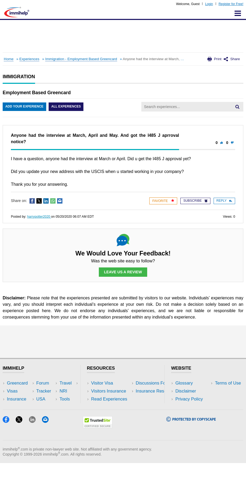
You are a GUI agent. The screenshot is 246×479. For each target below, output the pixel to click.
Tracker (14, 415)
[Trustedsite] (97, 442)
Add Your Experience (24, 107)
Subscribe (195, 201)
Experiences (29, 59)
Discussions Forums (111, 407)
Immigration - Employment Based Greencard (81, 59)
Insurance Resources (112, 415)
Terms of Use (188, 407)
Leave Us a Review (123, 272)
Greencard (17, 383)
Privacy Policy (189, 399)
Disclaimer (185, 391)
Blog (54, 415)
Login (209, 4)
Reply (224, 201)
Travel (56, 391)
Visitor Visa (102, 383)
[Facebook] (9, 437)
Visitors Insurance (108, 391)
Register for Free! (231, 4)
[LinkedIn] (35, 437)
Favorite (163, 201)
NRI (54, 399)
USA (54, 383)
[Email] (48, 437)
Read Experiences (109, 399)
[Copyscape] (191, 436)
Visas (12, 391)
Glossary (184, 383)
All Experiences (66, 107)
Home (8, 59)
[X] (22, 437)
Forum (13, 407)
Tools (55, 407)
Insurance (16, 399)
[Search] (237, 107)
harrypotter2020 (39, 216)
